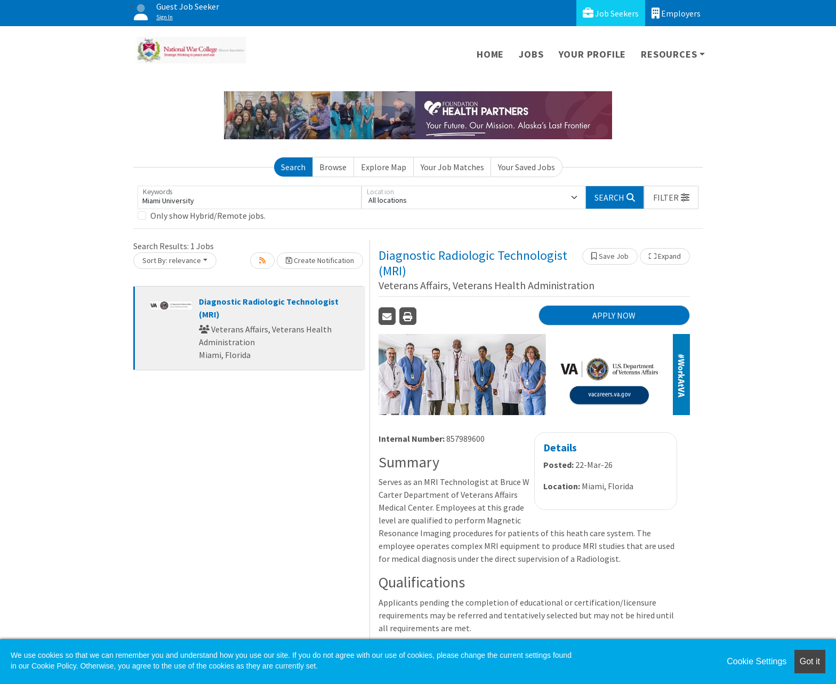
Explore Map (383, 167)
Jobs (531, 54)
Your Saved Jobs (526, 167)
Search (293, 167)
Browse (333, 167)
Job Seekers (611, 13)
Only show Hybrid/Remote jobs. (208, 215)
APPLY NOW (614, 315)
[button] (671, 197)
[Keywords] (249, 197)
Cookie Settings (756, 661)
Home (490, 54)
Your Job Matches (452, 167)
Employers (676, 13)
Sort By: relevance (171, 260)
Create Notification (320, 260)
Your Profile (592, 54)
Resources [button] (669, 54)
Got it (810, 661)
